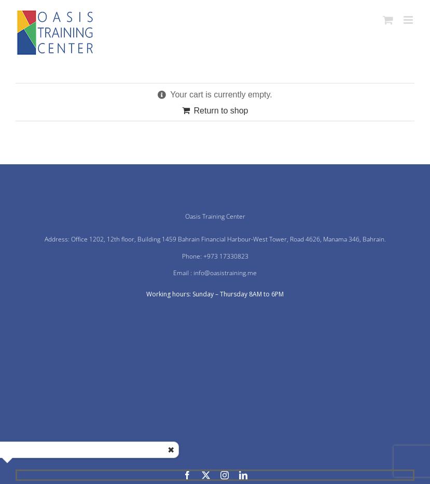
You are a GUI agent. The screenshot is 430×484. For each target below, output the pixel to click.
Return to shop (221, 110)
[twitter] (206, 475)
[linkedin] (243, 475)
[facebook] (187, 475)
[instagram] (224, 475)
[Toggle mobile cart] (388, 20)
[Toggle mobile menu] (409, 20)
